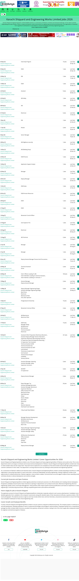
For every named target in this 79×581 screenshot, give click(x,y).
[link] (24, 4)
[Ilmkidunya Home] (8, 4)
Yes (5, 520)
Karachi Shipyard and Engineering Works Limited (11, 63)
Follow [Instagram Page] (58, 549)
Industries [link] (24, 10)
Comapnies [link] (18, 10)
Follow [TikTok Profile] (74, 549)
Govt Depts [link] (12, 10)
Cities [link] (7, 10)
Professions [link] (30, 10)
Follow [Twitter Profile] (41, 549)
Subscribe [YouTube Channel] (25, 549)
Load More (41, 454)
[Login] (5, 14)
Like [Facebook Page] (9, 549)
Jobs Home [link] (2, 10)
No (11, 520)
